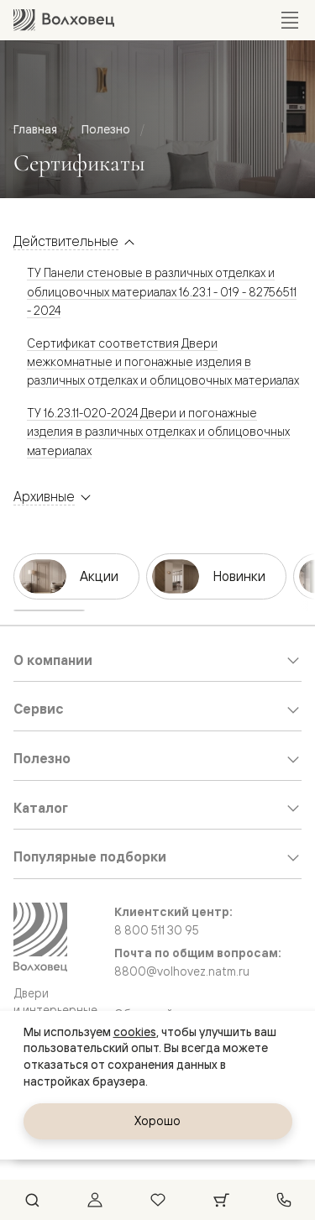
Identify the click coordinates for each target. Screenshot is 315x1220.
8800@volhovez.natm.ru (181, 971)
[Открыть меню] (290, 20)
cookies (134, 1031)
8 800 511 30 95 (156, 930)
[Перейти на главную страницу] (63, 19)
